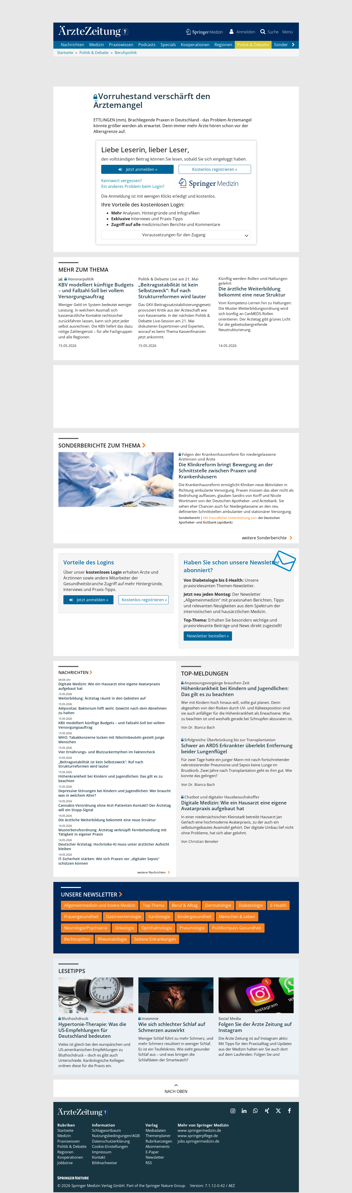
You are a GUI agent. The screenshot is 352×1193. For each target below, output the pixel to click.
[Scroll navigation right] (293, 45)
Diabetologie (251, 906)
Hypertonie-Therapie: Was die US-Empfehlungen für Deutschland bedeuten (92, 1030)
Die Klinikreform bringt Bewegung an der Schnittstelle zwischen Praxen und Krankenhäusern (226, 471)
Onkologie (124, 928)
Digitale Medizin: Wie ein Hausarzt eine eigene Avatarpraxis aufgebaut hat (109, 686)
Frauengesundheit (81, 917)
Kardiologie (159, 917)
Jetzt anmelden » (137, 170)
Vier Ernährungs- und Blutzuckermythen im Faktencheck (106, 752)
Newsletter (155, 1157)
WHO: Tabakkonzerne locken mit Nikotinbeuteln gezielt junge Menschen (111, 740)
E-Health (278, 906)
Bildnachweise (104, 1163)
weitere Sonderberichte (268, 538)
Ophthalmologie (157, 928)
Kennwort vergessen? (121, 181)
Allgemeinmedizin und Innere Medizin (99, 906)
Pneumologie (192, 928)
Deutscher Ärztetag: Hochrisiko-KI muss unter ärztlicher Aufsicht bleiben (113, 847)
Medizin (96, 45)
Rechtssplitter (77, 939)
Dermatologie (218, 906)
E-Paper (152, 1152)
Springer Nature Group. (166, 1185)
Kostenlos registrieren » (214, 170)
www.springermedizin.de (199, 1130)
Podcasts (147, 45)
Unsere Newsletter (89, 895)
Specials (168, 45)
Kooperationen (195, 45)
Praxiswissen (121, 45)
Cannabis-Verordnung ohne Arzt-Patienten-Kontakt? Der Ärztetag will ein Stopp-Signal (114, 808)
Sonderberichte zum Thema (99, 446)
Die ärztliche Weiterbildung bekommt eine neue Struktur (251, 292)
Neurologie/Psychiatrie (85, 928)
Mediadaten (156, 1130)
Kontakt (98, 1157)
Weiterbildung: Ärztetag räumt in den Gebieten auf (102, 699)
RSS (149, 1163)
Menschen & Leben (237, 917)
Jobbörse (65, 1163)
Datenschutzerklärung (111, 1141)
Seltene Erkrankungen (155, 939)
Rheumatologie (112, 939)
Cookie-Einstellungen (110, 1147)
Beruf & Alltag (185, 906)
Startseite (65, 1130)
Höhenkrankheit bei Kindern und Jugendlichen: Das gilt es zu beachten (110, 779)
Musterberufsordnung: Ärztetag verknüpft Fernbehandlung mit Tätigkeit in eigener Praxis (112, 832)
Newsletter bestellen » (208, 636)
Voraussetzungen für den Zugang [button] (195, 235)
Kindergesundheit (194, 917)
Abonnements (158, 1147)
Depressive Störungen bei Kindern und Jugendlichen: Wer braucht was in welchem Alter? (114, 793)
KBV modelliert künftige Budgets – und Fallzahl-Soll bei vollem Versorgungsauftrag (96, 291)
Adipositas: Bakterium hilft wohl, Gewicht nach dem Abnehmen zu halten (112, 711)
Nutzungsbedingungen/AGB (116, 1136)
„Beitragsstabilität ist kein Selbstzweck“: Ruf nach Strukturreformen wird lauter (172, 291)
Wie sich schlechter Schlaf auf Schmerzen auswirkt (171, 1027)
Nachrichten (72, 45)
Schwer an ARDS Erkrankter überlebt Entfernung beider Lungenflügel (237, 749)
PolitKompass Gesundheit (236, 928)
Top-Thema (153, 906)
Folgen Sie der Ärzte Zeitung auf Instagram (255, 1027)
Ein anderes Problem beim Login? (132, 187)
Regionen (223, 45)
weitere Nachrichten (154, 873)
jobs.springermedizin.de (198, 1141)
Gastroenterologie (123, 917)
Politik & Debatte (253, 45)
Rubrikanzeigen (159, 1141)
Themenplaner (158, 1136)
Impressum (101, 1152)
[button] (287, 32)
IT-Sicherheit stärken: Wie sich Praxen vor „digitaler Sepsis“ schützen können (109, 861)
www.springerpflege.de (198, 1136)
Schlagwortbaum (106, 1130)
